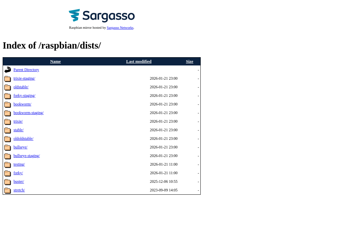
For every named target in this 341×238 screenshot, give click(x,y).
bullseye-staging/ (27, 156)
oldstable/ (21, 87)
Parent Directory (26, 70)
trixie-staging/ (24, 78)
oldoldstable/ (23, 139)
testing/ (19, 164)
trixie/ (18, 121)
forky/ (18, 173)
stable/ (18, 130)
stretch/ (19, 190)
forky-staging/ (24, 96)
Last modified (139, 61)
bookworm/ (22, 104)
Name (55, 61)
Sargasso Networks (120, 27)
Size (189, 61)
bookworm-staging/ (29, 113)
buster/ (19, 181)
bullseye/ (20, 147)
